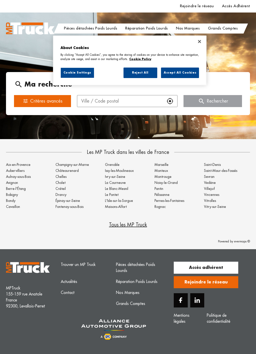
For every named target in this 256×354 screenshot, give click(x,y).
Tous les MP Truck (128, 224)
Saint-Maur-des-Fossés (220, 170)
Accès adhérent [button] (206, 268)
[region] (129, 61)
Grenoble (112, 164)
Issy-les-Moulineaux (119, 170)
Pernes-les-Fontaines (169, 200)
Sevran (209, 176)
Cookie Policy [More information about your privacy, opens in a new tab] (140, 59)
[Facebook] (181, 300)
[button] (170, 101)
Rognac (160, 206)
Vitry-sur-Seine (215, 206)
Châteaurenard (67, 170)
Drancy (61, 194)
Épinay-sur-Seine (68, 200)
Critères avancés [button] (42, 101)
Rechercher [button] (213, 101)
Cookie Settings (78, 72)
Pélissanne (162, 194)
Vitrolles (210, 200)
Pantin (158, 188)
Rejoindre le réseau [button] (206, 282)
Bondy (11, 200)
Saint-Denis (212, 164)
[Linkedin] (197, 300)
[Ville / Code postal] (120, 101)
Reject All (140, 72)
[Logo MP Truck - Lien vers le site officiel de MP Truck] (30, 29)
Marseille (161, 164)
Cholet (61, 182)
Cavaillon (13, 206)
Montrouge (163, 176)
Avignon (12, 182)
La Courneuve (115, 182)
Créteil (61, 188)
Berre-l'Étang (16, 188)
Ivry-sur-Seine (115, 176)
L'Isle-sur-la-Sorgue (119, 200)
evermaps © (242, 241)
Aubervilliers (15, 170)
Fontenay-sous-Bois (70, 206)
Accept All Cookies (180, 72)
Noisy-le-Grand (166, 182)
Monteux (161, 170)
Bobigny (12, 194)
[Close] (199, 41)
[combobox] (120, 101)
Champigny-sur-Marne (72, 164)
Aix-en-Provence (18, 164)
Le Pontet (111, 194)
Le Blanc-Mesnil (116, 188)
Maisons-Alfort (116, 206)
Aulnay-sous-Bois (18, 176)
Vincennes (211, 194)
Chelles (61, 176)
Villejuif (209, 188)
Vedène (210, 182)
